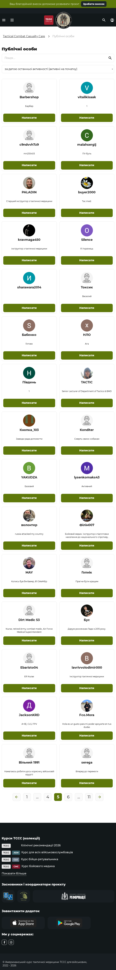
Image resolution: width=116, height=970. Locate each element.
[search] (58, 58)
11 (89, 796)
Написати (29, 117)
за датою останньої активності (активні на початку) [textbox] (41, 69)
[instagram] (11, 942)
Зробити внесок (93, 4)
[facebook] (4, 942)
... (37, 796)
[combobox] (58, 69)
